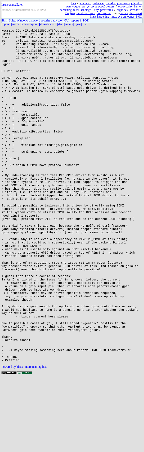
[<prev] (6, 24)
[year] (78, 24)
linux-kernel (104, 13)
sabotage (86, 9)
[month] (69, 24)
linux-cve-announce (122, 16)
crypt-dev (122, 9)
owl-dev (111, 3)
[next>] (15, 24)
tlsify (96, 9)
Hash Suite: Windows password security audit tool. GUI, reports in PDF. (45, 20)
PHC (139, 16)
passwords (106, 9)
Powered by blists (12, 440)
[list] (85, 24)
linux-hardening (99, 16)
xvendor (134, 9)
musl (76, 9)
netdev (124, 13)
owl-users (98, 3)
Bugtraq (70, 13)
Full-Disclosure (85, 13)
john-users (123, 3)
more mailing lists (36, 440)
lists (73, 3)
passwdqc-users (75, 6)
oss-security (125, 6)
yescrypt (92, 6)
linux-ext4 (135, 13)
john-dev (136, 3)
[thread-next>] (48, 24)
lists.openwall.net (12, 4)
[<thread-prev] (29, 24)
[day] (60, 24)
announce (85, 3)
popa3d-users (106, 6)
